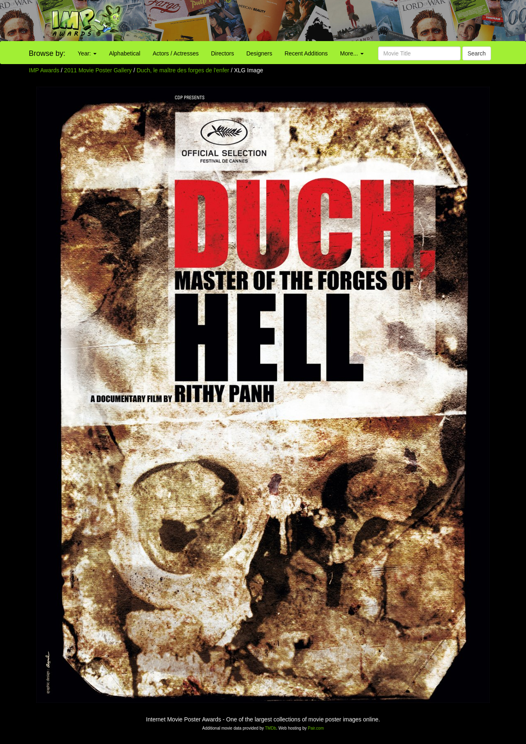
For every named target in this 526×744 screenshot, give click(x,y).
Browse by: (47, 53)
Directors (222, 53)
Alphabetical (124, 53)
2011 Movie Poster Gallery (98, 70)
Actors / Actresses (175, 53)
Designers (259, 53)
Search (477, 53)
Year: (87, 53)
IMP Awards (44, 70)
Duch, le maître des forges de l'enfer (184, 70)
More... (352, 53)
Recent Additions (306, 53)
